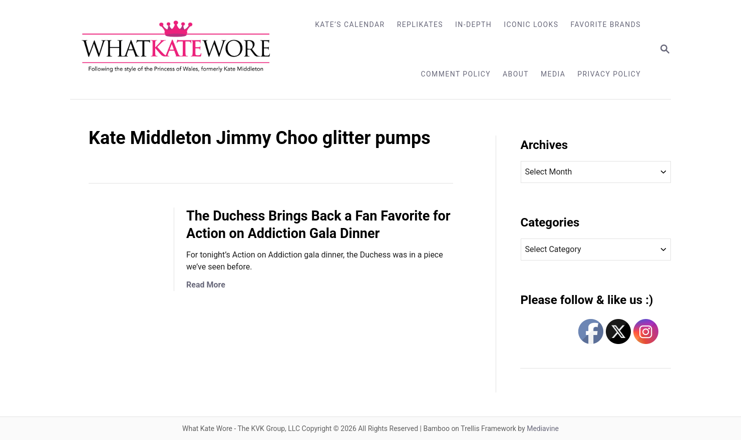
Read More (205, 285)
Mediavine (543, 428)
